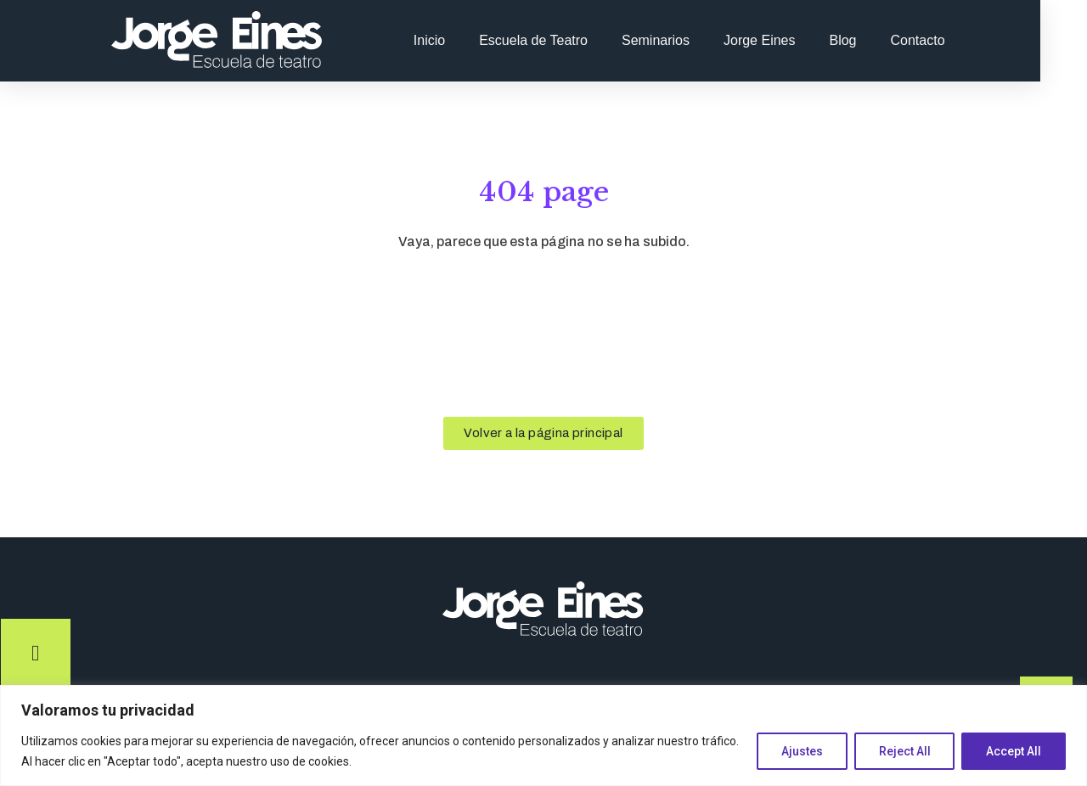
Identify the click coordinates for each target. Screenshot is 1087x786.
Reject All (904, 751)
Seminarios (698, 40)
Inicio (471, 40)
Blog (885, 40)
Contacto (960, 40)
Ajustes (801, 751)
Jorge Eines (802, 40)
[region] (543, 735)
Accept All (1013, 751)
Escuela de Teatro (575, 40)
